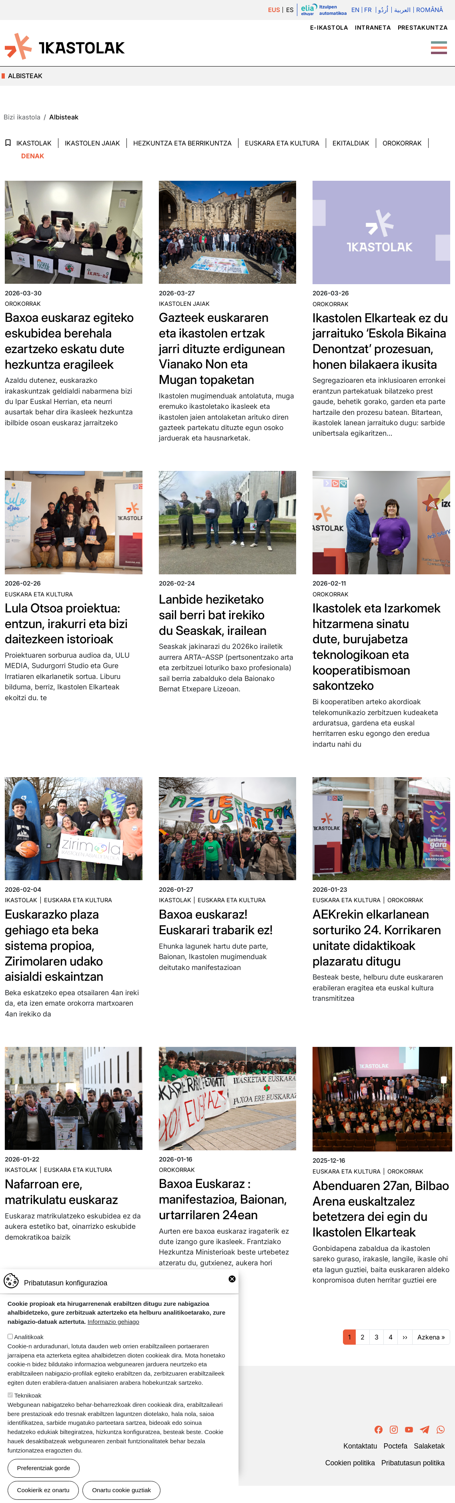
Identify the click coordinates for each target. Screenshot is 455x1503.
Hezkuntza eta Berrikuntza (182, 143)
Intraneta (373, 27)
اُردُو (383, 10)
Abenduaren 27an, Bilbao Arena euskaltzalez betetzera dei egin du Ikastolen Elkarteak (371, 1220)
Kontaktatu (360, 1464)
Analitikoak (28, 1336)
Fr (368, 10)
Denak (32, 156)
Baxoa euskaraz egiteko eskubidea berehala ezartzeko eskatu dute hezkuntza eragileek (71, 339)
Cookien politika (350, 1481)
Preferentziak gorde (43, 1468)
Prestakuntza (423, 27)
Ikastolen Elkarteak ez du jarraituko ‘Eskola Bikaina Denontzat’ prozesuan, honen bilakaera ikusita (374, 348)
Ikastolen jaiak (92, 143)
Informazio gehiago (113, 1321)
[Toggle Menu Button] (439, 43)
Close (232, 1279)
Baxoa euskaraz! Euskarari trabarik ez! (217, 928)
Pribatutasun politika (413, 1481)
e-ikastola (329, 27)
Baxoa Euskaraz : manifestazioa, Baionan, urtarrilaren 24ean (225, 1202)
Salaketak (429, 1464)
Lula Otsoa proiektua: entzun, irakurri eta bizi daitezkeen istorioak (68, 631)
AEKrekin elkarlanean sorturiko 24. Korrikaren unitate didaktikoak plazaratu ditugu (379, 943)
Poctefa (395, 1464)
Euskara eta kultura (39, 603)
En (355, 10)
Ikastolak (34, 143)
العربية (402, 10)
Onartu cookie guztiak (121, 1490)
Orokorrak (402, 143)
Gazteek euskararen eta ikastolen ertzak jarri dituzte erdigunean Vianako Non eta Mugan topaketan (224, 347)
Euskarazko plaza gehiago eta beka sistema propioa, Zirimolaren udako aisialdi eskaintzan (55, 950)
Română (429, 10)
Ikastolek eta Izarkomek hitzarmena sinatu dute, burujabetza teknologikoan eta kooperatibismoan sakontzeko (378, 654)
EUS (274, 10)
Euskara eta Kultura (282, 143)
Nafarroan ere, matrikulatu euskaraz (63, 1195)
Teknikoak (28, 1395)
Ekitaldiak (351, 143)
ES (290, 10)
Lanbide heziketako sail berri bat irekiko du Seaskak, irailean (214, 622)
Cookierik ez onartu (43, 1490)
